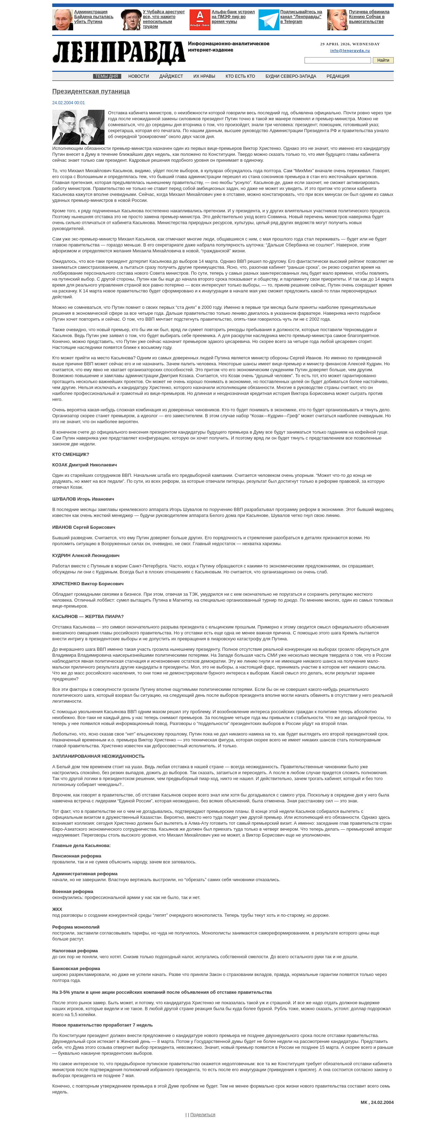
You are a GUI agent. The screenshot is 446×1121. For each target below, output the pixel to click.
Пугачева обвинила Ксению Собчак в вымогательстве (369, 16)
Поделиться (202, 1114)
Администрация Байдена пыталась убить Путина (94, 16)
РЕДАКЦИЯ (338, 76)
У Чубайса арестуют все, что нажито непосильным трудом (164, 19)
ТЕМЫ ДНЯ (107, 76)
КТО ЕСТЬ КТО (241, 76)
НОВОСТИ (139, 76)
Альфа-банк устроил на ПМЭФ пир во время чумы (233, 16)
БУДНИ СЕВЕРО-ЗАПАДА (291, 76)
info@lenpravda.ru (350, 50)
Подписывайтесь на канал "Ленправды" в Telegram (301, 16)
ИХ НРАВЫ (205, 76)
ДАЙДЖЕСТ (171, 76)
